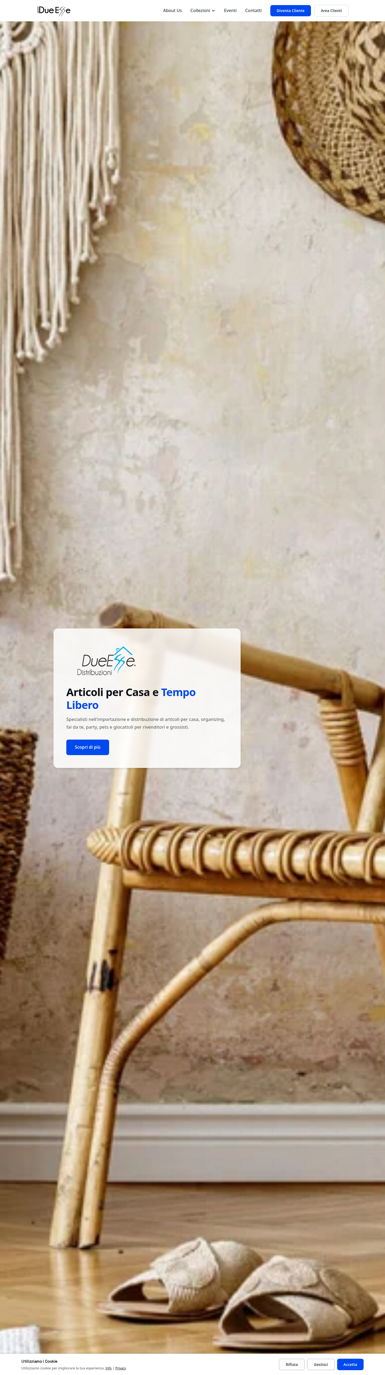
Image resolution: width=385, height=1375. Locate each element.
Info (109, 1368)
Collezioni (202, 10)
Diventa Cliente (291, 10)
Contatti (253, 10)
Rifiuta (292, 1364)
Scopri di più (88, 747)
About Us (172, 10)
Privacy (120, 1368)
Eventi (230, 10)
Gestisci (321, 1364)
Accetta (350, 1364)
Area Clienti (331, 10)
